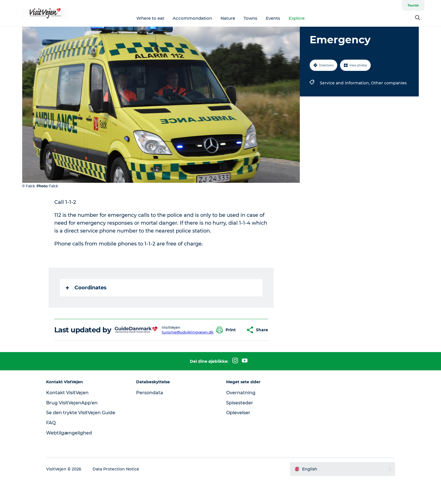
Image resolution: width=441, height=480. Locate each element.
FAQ (51, 422)
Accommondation (192, 18)
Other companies (389, 82)
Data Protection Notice (116, 469)
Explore (297, 18)
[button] (227, 330)
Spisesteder (239, 402)
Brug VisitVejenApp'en (72, 402)
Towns (250, 18)
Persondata (149, 392)
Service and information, (345, 82)
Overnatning (240, 392)
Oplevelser (238, 412)
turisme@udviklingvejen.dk (187, 332)
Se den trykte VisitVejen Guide (80, 412)
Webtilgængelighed (69, 433)
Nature (227, 18)
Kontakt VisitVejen (67, 392)
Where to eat (150, 18)
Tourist (413, 5)
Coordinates (86, 288)
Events (273, 18)
